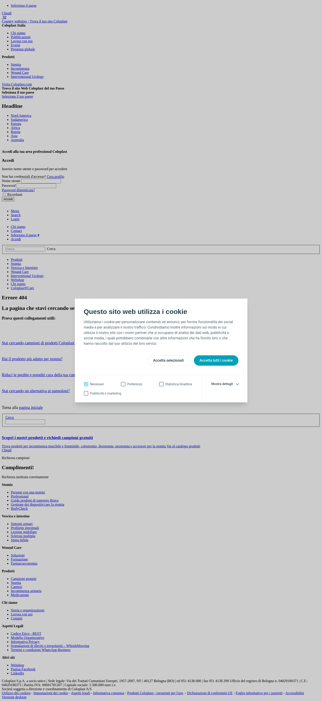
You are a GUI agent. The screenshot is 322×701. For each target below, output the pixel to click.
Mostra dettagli (222, 384)
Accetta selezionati (168, 360)
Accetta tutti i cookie (216, 360)
